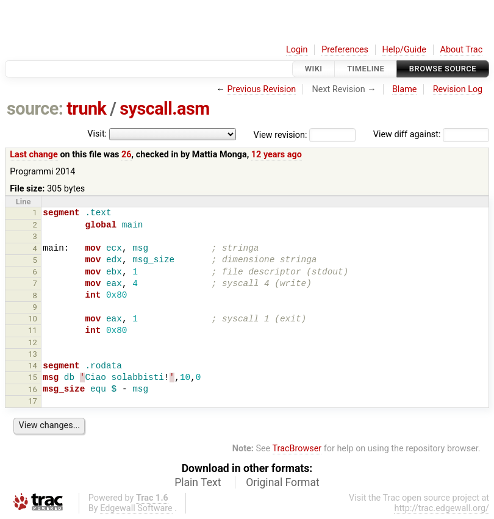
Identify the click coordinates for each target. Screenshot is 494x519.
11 (32, 330)
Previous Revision (261, 89)
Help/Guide (404, 50)
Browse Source (442, 68)
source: (35, 108)
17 (32, 401)
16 (32, 389)
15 (32, 377)
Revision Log (458, 89)
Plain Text (197, 482)
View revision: (280, 134)
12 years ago (276, 154)
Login (297, 50)
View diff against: (431, 134)
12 (32, 342)
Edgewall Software (136, 508)
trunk (86, 108)
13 (32, 354)
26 (126, 154)
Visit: (97, 134)
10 (32, 318)
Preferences (344, 50)
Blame (404, 89)
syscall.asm (165, 108)
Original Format (283, 482)
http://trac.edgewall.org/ (441, 508)
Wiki (314, 68)
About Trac (461, 50)
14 (32, 365)
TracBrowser (297, 448)
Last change (34, 154)
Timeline (365, 68)
